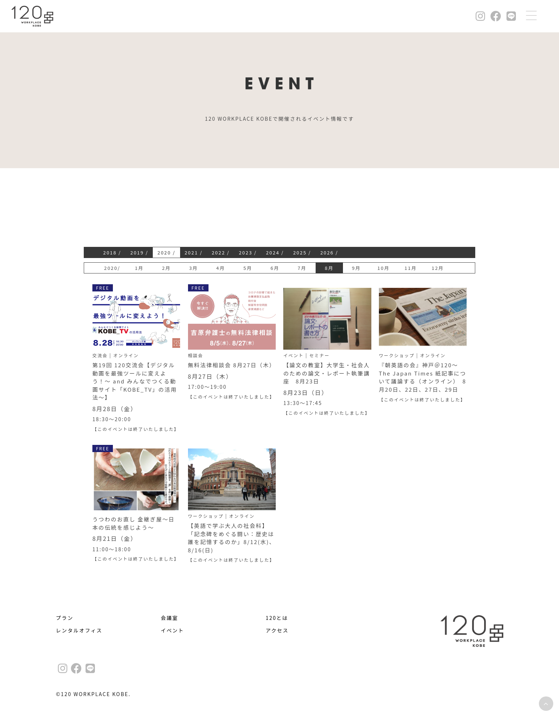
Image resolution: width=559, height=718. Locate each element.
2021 (191, 252)
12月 (438, 267)
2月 (166, 267)
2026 (327, 252)
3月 (193, 267)
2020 (164, 252)
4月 (220, 267)
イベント (172, 630)
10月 (383, 267)
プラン (65, 617)
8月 (329, 267)
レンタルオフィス (79, 630)
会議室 (169, 617)
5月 (247, 267)
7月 (302, 267)
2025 (300, 252)
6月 (275, 267)
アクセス (277, 630)
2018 (110, 252)
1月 (139, 267)
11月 (410, 267)
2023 (245, 252)
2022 (218, 252)
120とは (277, 617)
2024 (273, 252)
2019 (137, 252)
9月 (356, 267)
